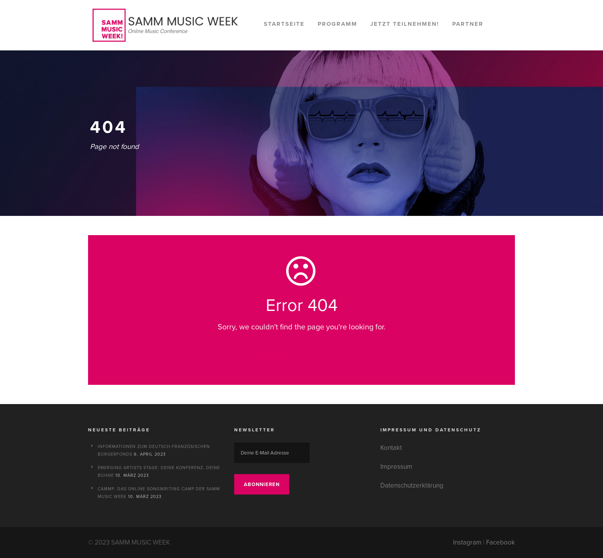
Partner (467, 24)
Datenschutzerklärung (411, 485)
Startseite (284, 24)
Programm (337, 24)
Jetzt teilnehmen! (404, 24)
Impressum (396, 466)
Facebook (500, 542)
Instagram (467, 542)
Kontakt (391, 448)
